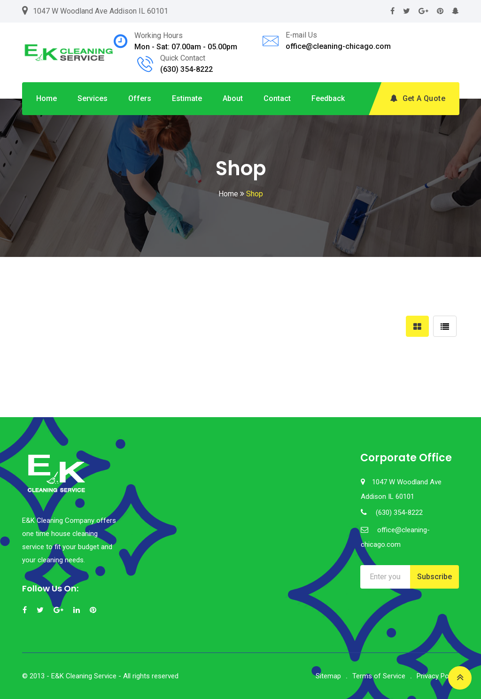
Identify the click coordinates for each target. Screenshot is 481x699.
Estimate (187, 98)
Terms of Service (378, 676)
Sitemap (328, 676)
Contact (277, 98)
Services (93, 98)
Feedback (328, 98)
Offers (139, 98)
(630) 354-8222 (186, 69)
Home (46, 98)
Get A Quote (417, 98)
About (233, 98)
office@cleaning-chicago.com (338, 46)
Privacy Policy (438, 676)
